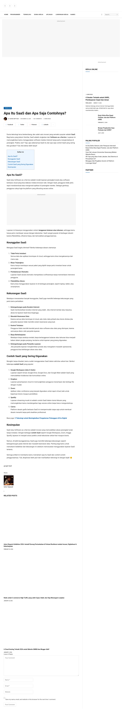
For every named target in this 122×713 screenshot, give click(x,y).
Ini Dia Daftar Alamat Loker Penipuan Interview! (101, 146)
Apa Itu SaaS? (12, 156)
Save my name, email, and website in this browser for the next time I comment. (30, 699)
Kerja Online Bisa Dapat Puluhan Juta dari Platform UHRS (106, 117)
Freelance (89, 103)
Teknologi (27, 14)
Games (72, 14)
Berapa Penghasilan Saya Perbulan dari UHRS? (106, 129)
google (6, 466)
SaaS (10, 466)
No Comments (37, 118)
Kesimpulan (12, 167)
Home (6, 14)
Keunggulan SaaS (14, 159)
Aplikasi (49, 14)
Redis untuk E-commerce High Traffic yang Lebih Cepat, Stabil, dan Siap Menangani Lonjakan (34, 598)
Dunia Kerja (38, 14)
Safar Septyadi (14, 118)
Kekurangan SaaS (14, 162)
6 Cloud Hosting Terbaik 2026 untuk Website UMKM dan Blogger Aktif (26, 649)
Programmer (15, 14)
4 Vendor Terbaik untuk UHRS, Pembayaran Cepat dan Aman (97, 98)
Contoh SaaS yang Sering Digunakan (20, 164)
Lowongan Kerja (62, 14)
